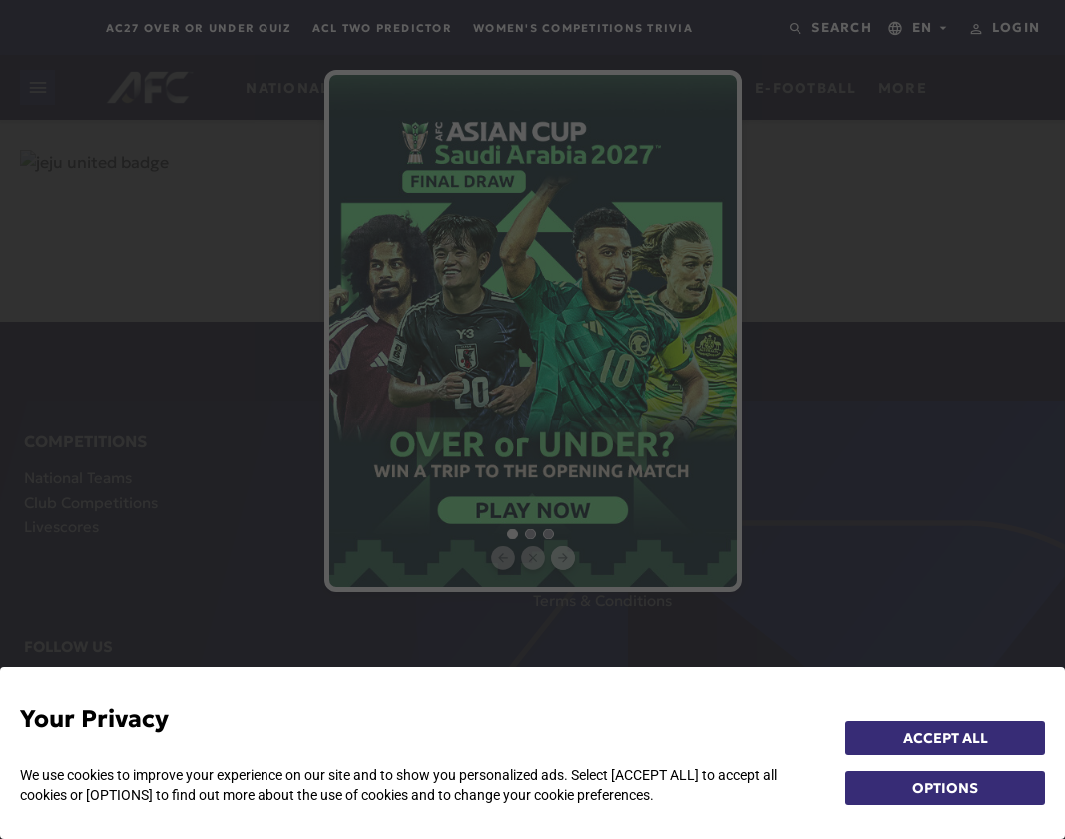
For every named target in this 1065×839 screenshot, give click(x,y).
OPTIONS (945, 788)
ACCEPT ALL (945, 738)
